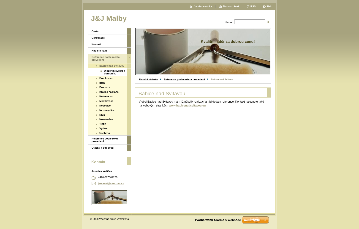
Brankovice (106, 78)
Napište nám (99, 50)
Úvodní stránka (148, 79)
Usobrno (104, 133)
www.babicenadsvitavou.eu (187, 105)
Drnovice (104, 87)
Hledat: (229, 22)
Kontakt (96, 44)
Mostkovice (106, 101)
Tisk (269, 6)
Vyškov (103, 128)
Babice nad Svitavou (111, 65)
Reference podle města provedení (184, 79)
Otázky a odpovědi (103, 147)
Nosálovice (106, 119)
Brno (102, 82)
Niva (102, 114)
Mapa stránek (231, 6)
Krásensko (105, 96)
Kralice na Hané (109, 91)
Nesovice (105, 105)
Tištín (102, 124)
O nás (95, 31)
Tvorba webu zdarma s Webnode (218, 220)
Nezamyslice (107, 110)
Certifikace (98, 37)
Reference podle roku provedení (105, 140)
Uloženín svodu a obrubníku (114, 72)
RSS (253, 6)
